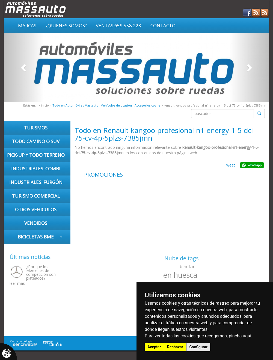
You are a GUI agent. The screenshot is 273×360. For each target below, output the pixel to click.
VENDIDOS (35, 223)
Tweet (229, 165)
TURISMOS (36, 128)
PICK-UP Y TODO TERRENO (36, 155)
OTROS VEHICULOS (36, 209)
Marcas (27, 25)
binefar (187, 267)
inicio (45, 105)
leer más (17, 283)
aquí (247, 335)
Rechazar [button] (175, 347)
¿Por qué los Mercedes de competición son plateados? (41, 272)
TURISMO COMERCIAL (36, 196)
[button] (24, 67)
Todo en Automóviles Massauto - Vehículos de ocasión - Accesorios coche (106, 105)
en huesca (180, 275)
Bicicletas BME (36, 237)
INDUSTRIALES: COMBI (35, 168)
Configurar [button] (198, 347)
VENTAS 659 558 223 (118, 25)
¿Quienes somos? (66, 25)
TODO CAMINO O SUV (36, 141)
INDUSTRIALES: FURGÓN (36, 182)
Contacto (163, 25)
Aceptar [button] (154, 347)
